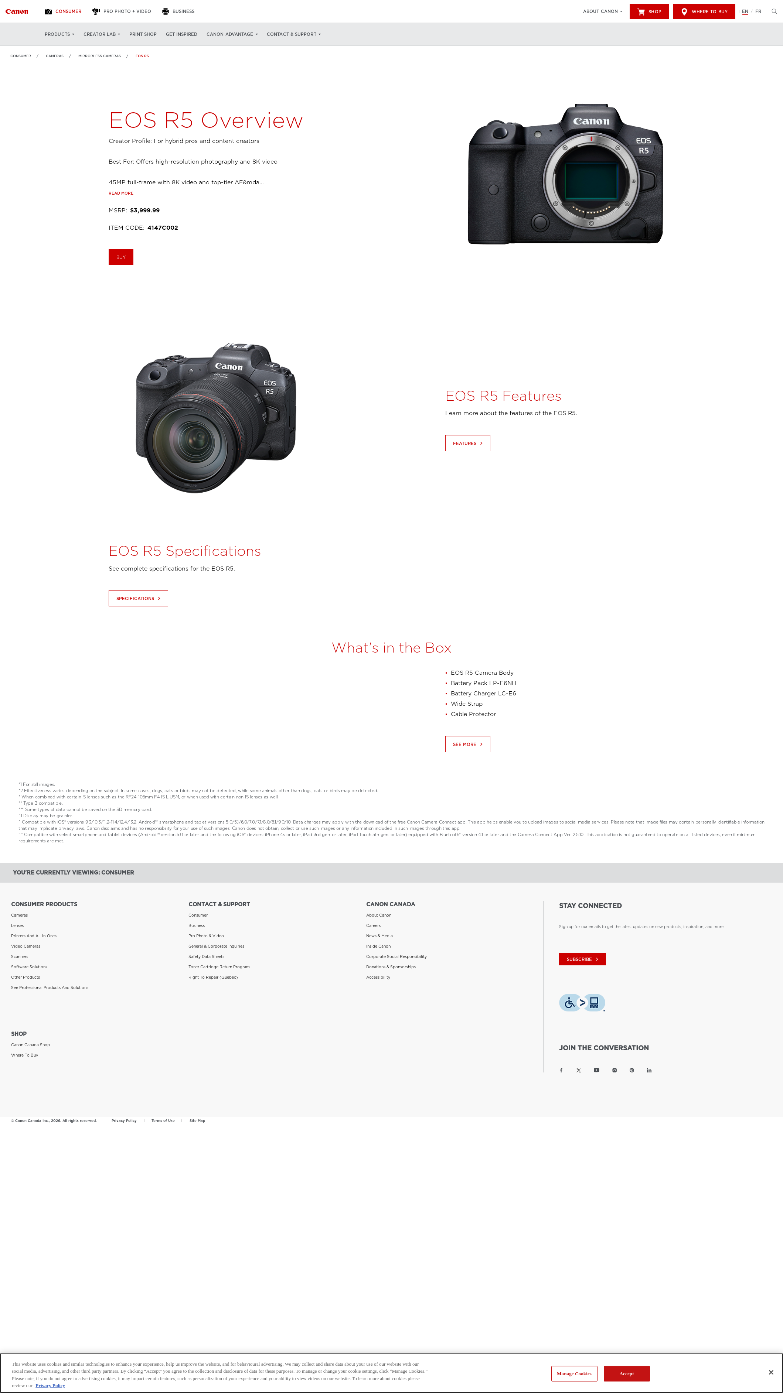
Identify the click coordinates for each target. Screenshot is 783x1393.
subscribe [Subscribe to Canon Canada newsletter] (583, 959)
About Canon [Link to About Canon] (378, 915)
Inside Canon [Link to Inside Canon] (378, 946)
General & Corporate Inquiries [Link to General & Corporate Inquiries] (216, 946)
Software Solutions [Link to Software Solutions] (29, 967)
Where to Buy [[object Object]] (704, 12)
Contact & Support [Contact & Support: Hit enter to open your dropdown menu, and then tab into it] (291, 34)
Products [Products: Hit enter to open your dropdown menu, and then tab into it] (57, 34)
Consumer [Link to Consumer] (20, 56)
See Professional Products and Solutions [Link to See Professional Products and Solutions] (49, 987)
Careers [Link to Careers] (373, 925)
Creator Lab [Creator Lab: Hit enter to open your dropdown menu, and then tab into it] (100, 34)
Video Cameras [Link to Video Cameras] (25, 946)
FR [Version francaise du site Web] (758, 11)
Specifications (139, 632)
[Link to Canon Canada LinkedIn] (649, 1070)
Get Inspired (181, 34)
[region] (391, 1373)
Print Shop (143, 34)
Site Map (197, 1121)
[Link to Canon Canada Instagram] (614, 1070)
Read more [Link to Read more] (121, 227)
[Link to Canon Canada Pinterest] (632, 1070)
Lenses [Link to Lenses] (17, 925)
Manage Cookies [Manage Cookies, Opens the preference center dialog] (574, 1373)
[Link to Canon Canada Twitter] (578, 1070)
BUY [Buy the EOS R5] (121, 291)
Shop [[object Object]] (649, 12)
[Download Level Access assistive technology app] (582, 1004)
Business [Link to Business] (196, 925)
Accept (627, 1373)
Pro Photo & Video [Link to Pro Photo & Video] (206, 936)
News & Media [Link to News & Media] (379, 936)
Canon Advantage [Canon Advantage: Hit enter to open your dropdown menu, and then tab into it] (230, 34)
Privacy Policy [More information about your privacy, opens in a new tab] (50, 1385)
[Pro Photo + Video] (123, 11)
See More (468, 777)
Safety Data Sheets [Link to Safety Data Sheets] (206, 956)
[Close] (771, 1372)
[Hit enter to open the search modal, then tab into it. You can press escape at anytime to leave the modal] (772, 11)
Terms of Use (163, 1121)
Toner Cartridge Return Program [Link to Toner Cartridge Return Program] (219, 967)
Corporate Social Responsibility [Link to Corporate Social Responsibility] (396, 956)
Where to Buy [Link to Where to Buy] (24, 1055)
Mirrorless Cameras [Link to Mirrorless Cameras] (99, 56)
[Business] (179, 11)
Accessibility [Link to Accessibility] (378, 977)
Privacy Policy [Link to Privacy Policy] (124, 1121)
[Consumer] (64, 11)
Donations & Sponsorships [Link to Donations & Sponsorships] (391, 967)
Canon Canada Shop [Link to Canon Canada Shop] (30, 1045)
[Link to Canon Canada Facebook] (561, 1070)
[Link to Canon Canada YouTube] (596, 1070)
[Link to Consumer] (17, 11)
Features (468, 476)
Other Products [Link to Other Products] (25, 977)
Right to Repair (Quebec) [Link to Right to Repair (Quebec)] (213, 977)
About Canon (600, 11)
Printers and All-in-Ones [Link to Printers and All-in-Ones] (34, 936)
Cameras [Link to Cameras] (55, 56)
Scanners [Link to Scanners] (19, 956)
